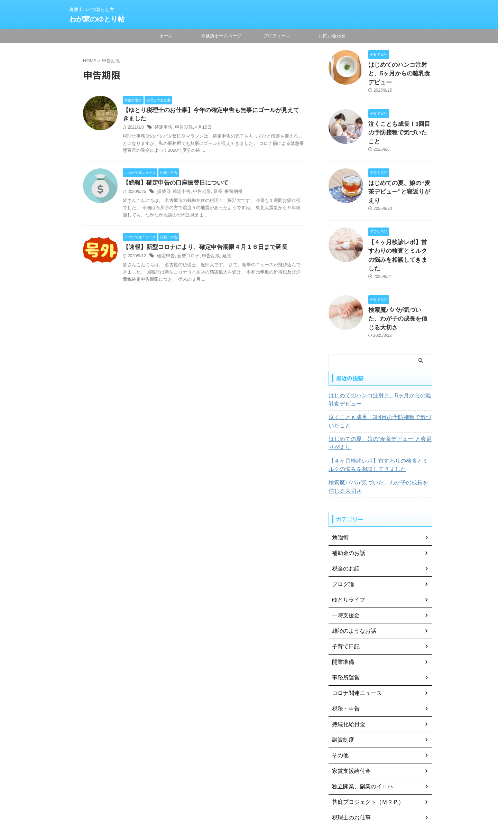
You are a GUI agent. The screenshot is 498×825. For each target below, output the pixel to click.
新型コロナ (186, 258)
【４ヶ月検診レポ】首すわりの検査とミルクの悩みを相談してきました (399, 218)
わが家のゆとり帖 (96, 19)
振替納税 (228, 193)
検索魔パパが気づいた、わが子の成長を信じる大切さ (379, 434)
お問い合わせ (332, 35)
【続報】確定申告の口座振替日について (172, 184)
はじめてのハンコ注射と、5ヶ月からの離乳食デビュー (378, 346)
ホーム (166, 35)
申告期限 (182, 128)
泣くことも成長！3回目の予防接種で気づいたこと (378, 368)
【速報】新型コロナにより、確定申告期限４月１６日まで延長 (200, 249)
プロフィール (276, 35)
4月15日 (200, 128)
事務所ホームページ (221, 35)
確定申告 (163, 128)
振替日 (163, 193)
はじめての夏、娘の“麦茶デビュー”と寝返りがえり (378, 390)
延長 (214, 193)
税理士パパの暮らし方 (249, 792)
